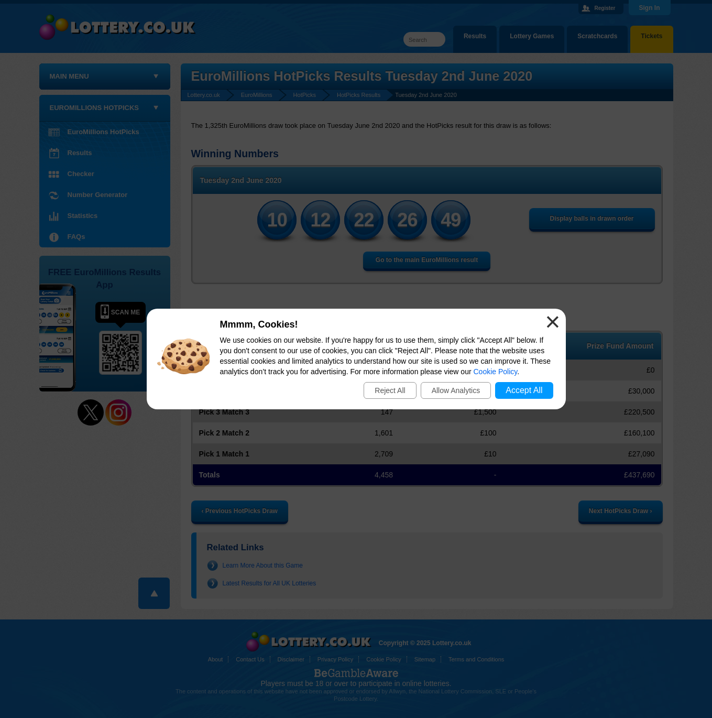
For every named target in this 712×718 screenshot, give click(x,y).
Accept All (524, 390)
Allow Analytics (456, 390)
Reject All (390, 390)
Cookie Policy (496, 371)
